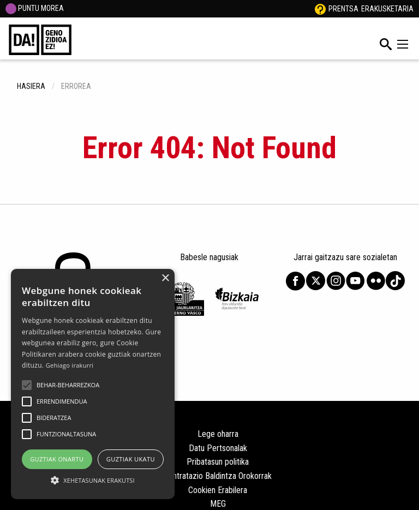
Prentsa (343, 8)
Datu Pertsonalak (218, 448)
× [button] (165, 278)
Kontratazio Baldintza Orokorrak (218, 476)
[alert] (93, 384)
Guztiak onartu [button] (56, 459)
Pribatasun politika (218, 462)
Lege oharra (217, 434)
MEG (218, 504)
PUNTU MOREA (34, 8)
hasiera (31, 86)
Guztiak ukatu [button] (130, 459)
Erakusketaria (387, 8)
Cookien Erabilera (217, 490)
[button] (27, 385)
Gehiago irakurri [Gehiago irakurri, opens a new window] (70, 365)
